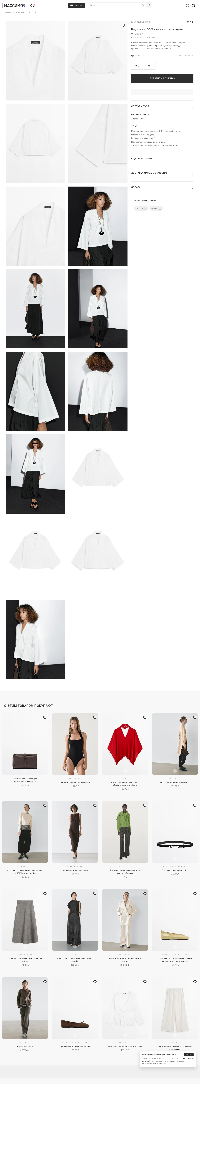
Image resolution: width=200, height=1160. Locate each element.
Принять (188, 1055)
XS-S (137, 66)
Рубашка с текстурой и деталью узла (125, 1046)
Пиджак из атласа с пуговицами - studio (125, 959)
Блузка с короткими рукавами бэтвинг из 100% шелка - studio (25, 871)
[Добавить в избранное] (45, 717)
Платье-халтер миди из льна (75, 870)
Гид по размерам (185, 55)
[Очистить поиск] (143, 5)
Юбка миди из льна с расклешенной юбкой (25, 959)
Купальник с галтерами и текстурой (75, 782)
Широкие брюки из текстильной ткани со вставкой (175, 1047)
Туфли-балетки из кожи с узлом (75, 1046)
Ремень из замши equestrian (175, 870)
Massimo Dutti (141, 22)
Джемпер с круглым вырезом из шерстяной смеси (125, 871)
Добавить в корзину (162, 78)
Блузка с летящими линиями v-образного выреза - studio (124, 783)
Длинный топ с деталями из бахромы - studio (75, 959)
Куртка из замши (25, 1046)
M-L (149, 66)
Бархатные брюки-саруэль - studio (175, 782)
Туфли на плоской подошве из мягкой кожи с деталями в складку (175, 959)
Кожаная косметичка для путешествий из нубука (25, 780)
